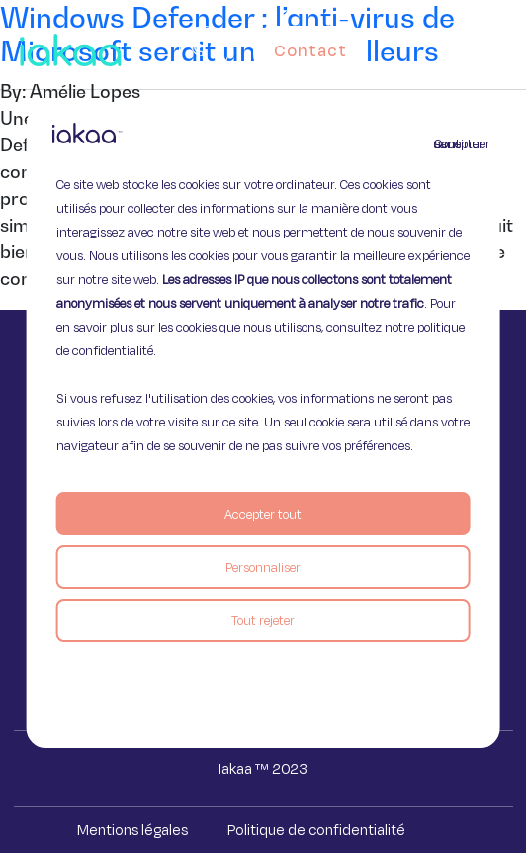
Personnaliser (263, 567)
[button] (508, 45)
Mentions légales (132, 829)
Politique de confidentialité (316, 829)
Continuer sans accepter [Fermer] (446, 143)
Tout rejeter (263, 620)
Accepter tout (263, 513)
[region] (263, 426)
